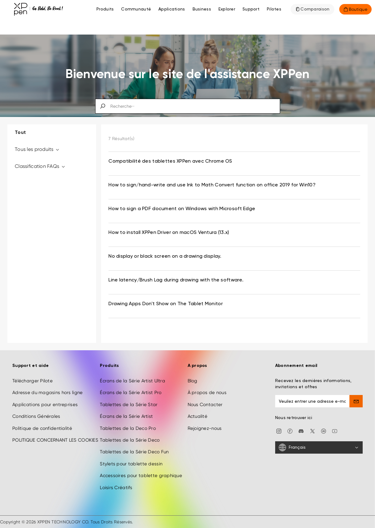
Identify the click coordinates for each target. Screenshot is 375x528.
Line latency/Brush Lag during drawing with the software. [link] (175, 280)
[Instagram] (279, 430)
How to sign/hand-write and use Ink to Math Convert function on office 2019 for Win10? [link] (212, 185)
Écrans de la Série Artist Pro (130, 392)
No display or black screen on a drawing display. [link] (164, 256)
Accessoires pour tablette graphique (141, 475)
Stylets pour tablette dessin (131, 464)
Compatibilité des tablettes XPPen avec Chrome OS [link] (170, 161)
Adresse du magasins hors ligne (47, 392)
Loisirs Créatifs (116, 487)
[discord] (301, 430)
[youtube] (334, 430)
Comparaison (314, 9)
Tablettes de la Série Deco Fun (134, 452)
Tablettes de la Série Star (128, 404)
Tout (20, 132)
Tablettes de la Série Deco (130, 440)
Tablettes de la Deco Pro (128, 428)
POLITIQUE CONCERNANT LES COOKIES (55, 440)
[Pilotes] (274, 9)
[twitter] (312, 430)
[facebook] (290, 430)
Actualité (198, 416)
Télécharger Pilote (32, 381)
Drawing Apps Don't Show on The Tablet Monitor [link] (165, 303)
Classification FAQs (40, 166)
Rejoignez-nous (205, 428)
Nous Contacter (205, 404)
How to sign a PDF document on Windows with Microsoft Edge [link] (181, 208)
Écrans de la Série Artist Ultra (132, 381)
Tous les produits (37, 149)
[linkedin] (323, 430)
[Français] (319, 447)
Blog (193, 381)
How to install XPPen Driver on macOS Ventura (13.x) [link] (168, 232)
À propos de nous (207, 392)
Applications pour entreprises (45, 404)
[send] (356, 401)
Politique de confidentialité (42, 428)
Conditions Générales (36, 416)
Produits (105, 9)
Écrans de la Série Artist (126, 416)
